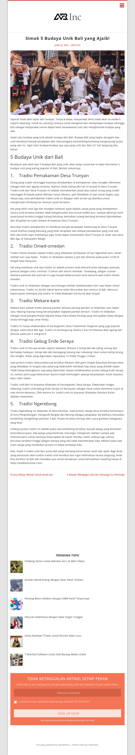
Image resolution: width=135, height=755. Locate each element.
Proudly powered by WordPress (53, 744)
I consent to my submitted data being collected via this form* (52, 702)
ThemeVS (93, 744)
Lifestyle (76, 45)
